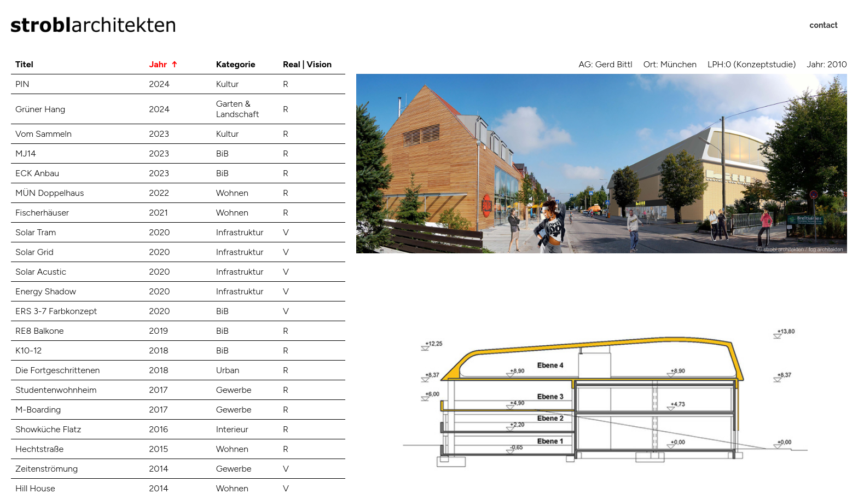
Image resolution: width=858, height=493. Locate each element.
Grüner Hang (40, 109)
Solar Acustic (40, 271)
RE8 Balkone (39, 331)
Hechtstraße (39, 449)
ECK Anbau (37, 173)
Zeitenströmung (46, 468)
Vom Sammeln (43, 134)
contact (824, 25)
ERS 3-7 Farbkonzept (56, 311)
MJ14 (25, 153)
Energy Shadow (45, 291)
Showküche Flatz (48, 429)
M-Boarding (38, 409)
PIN (22, 84)
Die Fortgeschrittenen (57, 370)
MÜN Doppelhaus (49, 193)
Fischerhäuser (42, 212)
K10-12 (28, 350)
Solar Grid (34, 252)
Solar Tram (35, 232)
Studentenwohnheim (55, 390)
